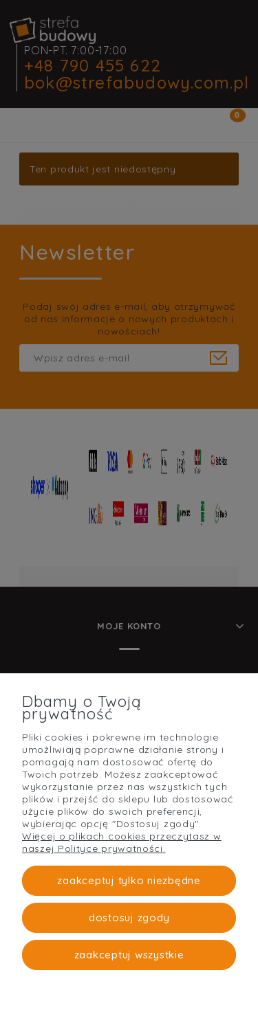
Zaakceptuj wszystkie (129, 954)
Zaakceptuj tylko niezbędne (129, 880)
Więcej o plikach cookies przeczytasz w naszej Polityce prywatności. (122, 842)
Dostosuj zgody (129, 917)
